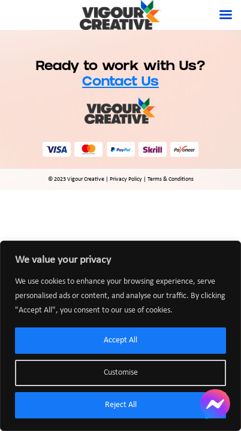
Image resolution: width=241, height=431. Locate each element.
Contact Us (120, 83)
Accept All (120, 340)
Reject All (121, 404)
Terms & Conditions (170, 179)
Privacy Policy (126, 179)
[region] (120, 336)
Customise (121, 372)
